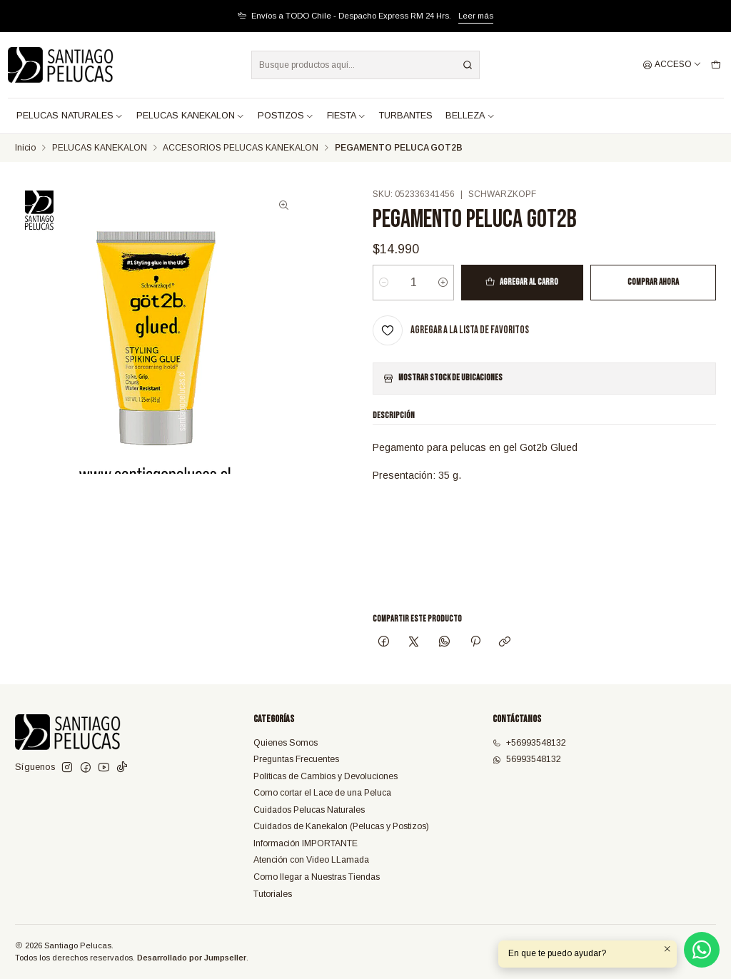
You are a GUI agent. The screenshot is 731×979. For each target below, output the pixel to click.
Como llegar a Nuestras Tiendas (316, 877)
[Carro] (715, 65)
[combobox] (365, 65)
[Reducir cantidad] (383, 282)
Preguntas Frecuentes (296, 759)
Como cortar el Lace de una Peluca (322, 793)
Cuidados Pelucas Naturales (309, 810)
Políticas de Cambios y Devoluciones (325, 776)
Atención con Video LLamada (311, 860)
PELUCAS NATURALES (69, 116)
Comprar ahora (653, 282)
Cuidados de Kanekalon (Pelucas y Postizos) (341, 826)
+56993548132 (529, 743)
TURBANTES (406, 116)
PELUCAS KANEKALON (190, 116)
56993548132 (527, 759)
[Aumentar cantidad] (443, 282)
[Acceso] (672, 65)
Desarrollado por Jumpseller (191, 957)
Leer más (475, 15)
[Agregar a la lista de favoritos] (451, 330)
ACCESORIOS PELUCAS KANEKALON (240, 148)
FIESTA (346, 116)
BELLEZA (470, 116)
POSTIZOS (286, 116)
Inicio (25, 148)
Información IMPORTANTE (305, 843)
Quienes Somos (285, 743)
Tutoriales (272, 894)
